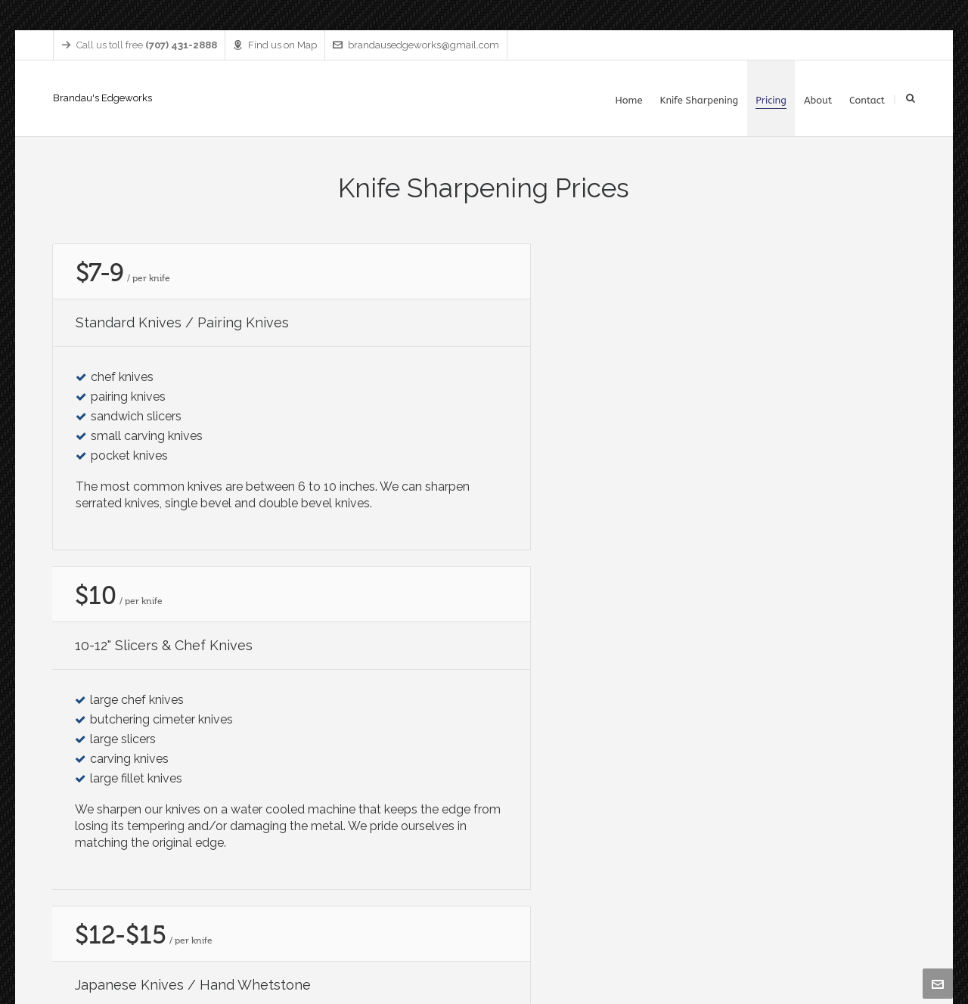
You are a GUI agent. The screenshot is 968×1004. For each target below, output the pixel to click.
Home (702, 954)
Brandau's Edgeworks (102, 98)
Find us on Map (275, 45)
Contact (899, 954)
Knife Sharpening (761, 954)
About (860, 954)
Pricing (822, 954)
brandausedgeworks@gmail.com (416, 45)
